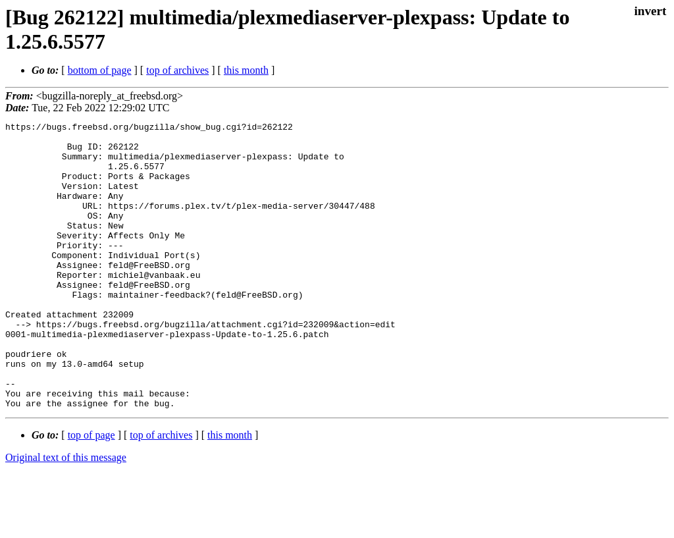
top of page (91, 492)
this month (246, 70)
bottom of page (100, 70)
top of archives (177, 70)
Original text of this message (65, 514)
